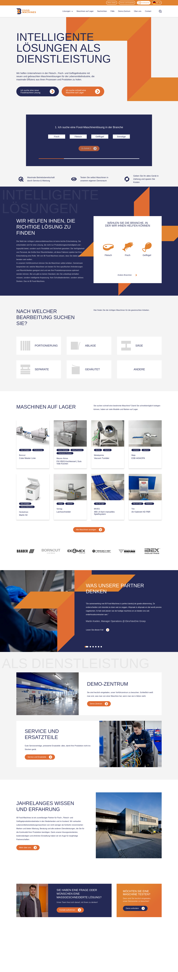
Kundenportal (143, 2)
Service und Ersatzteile (127, 3)
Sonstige (121, 136)
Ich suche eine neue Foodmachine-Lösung (38, 91)
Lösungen (68, 11)
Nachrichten (102, 11)
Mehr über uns (28, 847)
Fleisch (78, 136)
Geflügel (100, 136)
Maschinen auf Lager (85, 11)
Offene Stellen (111, 3)
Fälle (113, 11)
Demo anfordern (135, 908)
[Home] (26, 11)
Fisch (56, 136)
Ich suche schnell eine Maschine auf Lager (83, 91)
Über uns (137, 11)
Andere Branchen (128, 275)
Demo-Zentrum (124, 11)
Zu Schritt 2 (89, 148)
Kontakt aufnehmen (70, 910)
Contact (148, 11)
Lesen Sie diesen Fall (97, 629)
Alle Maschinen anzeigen (89, 529)
